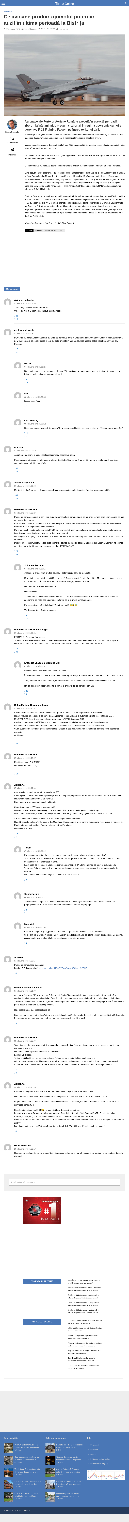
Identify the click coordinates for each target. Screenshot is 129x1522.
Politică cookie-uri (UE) (100, 1472)
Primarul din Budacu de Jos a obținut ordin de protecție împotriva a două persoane (83, 1351)
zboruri (61, 230)
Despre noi (95, 1453)
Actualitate (8, 12)
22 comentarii (12, 143)
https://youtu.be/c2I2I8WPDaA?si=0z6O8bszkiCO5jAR (63, 968)
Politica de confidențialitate (101, 1467)
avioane (38, 230)
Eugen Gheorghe (30, 29)
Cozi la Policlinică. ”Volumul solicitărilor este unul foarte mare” (83, 1283)
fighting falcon (50, 230)
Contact (93, 1463)
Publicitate (94, 1458)
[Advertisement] (75, 260)
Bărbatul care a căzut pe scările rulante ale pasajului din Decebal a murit (84, 1293)
